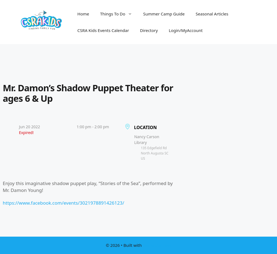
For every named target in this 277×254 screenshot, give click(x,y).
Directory (149, 30)
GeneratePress (157, 245)
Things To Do (119, 14)
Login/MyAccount (186, 30)
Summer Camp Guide (164, 14)
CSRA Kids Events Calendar (103, 30)
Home (83, 14)
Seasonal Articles (212, 14)
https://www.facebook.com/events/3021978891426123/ (63, 203)
